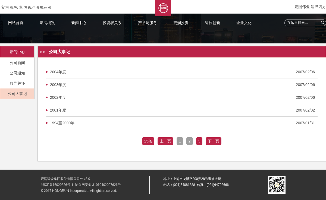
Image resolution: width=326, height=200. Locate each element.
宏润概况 (47, 23)
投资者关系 (112, 23)
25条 (148, 141)
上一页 (165, 141)
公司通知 (17, 73)
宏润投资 (181, 23)
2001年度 (58, 110)
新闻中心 (78, 23)
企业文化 (244, 23)
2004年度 (58, 72)
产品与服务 (147, 23)
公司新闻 (17, 63)
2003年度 (58, 84)
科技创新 (212, 23)
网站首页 (15, 23)
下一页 (213, 141)
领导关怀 (17, 83)
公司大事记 (17, 93)
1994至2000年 (62, 123)
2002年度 (58, 97)
